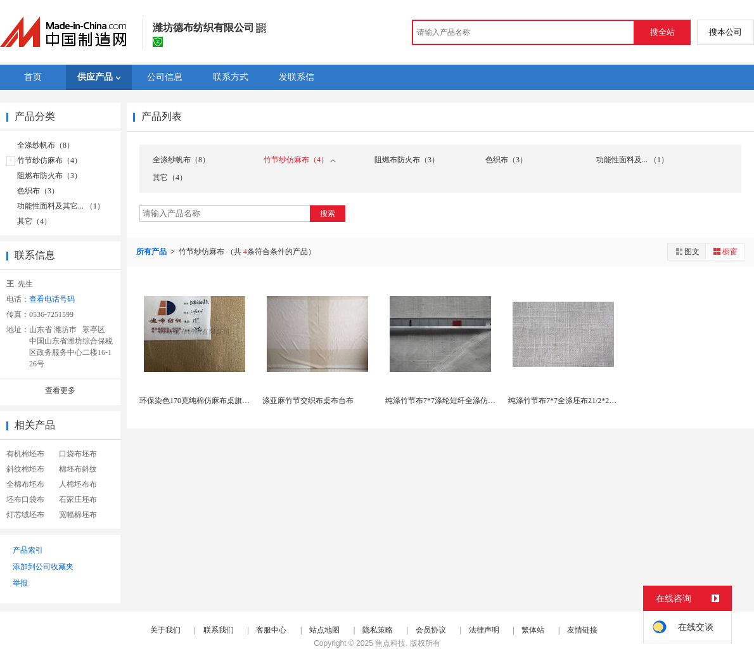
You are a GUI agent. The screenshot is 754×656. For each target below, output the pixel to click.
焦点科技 (390, 643)
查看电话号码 (52, 299)
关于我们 (165, 630)
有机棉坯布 (25, 453)
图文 (687, 251)
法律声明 (484, 630)
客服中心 (271, 630)
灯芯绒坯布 (25, 514)
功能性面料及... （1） (632, 159)
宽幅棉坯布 (78, 514)
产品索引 (28, 550)
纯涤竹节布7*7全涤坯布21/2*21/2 (563, 400)
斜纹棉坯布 (25, 469)
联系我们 (218, 630)
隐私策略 (377, 630)
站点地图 (324, 630)
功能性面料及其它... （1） (61, 206)
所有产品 (152, 251)
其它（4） (34, 221)
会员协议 (431, 630)
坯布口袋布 (25, 499)
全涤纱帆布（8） (45, 145)
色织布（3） (38, 190)
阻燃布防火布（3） (49, 175)
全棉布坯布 (25, 484)
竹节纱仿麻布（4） (49, 160)
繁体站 (532, 630)
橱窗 (725, 251)
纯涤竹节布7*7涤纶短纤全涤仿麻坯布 (448, 400)
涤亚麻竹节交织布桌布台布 (308, 400)
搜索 (327, 213)
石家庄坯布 (78, 499)
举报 (20, 583)
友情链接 (582, 630)
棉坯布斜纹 (78, 469)
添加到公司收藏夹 (43, 566)
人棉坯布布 (78, 484)
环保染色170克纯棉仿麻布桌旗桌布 (198, 400)
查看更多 (60, 390)
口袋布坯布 (78, 453)
